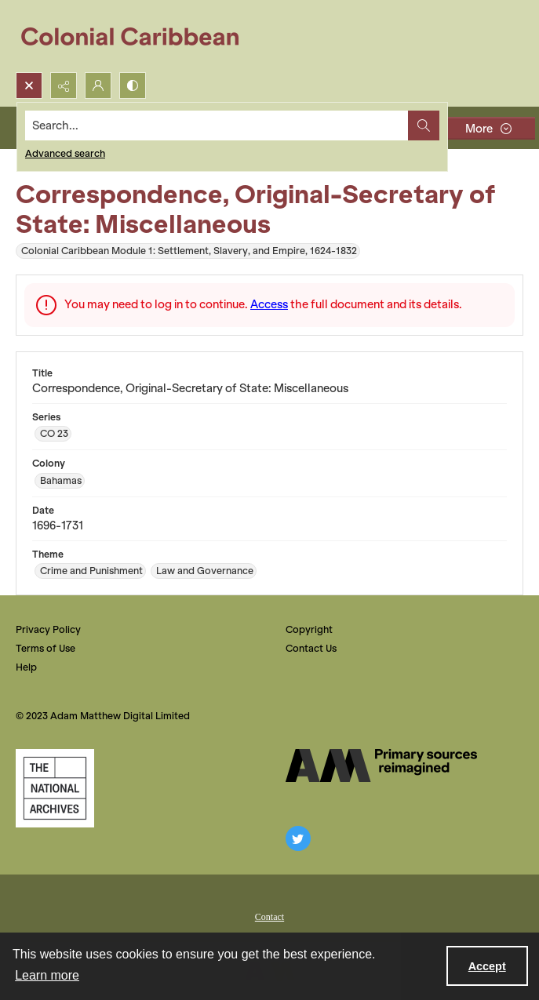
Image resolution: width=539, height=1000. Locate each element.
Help (26, 667)
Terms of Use (45, 648)
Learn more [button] (47, 975)
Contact (269, 916)
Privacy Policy (48, 629)
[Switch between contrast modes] (132, 85)
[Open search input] (29, 85)
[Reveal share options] (63, 85)
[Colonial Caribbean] (141, 36)
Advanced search (65, 153)
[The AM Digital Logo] (381, 765)
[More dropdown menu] (488, 128)
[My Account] (98, 85)
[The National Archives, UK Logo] (55, 788)
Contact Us (311, 648)
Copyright (309, 629)
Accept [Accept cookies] (487, 966)
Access (269, 304)
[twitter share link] (298, 838)
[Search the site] (217, 125)
